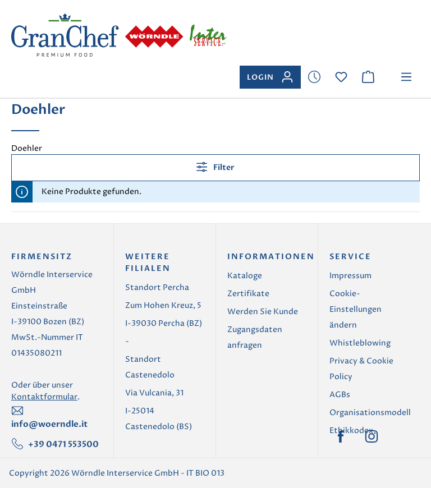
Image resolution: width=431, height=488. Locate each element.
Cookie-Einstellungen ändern (355, 309)
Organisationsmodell (370, 412)
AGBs (339, 394)
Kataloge (244, 275)
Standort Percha (157, 287)
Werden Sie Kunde (262, 311)
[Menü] (406, 77)
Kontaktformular (44, 397)
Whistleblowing (360, 343)
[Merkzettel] (314, 77)
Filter (215, 167)
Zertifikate (248, 293)
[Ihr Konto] (270, 77)
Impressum (350, 275)
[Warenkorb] (368, 77)
